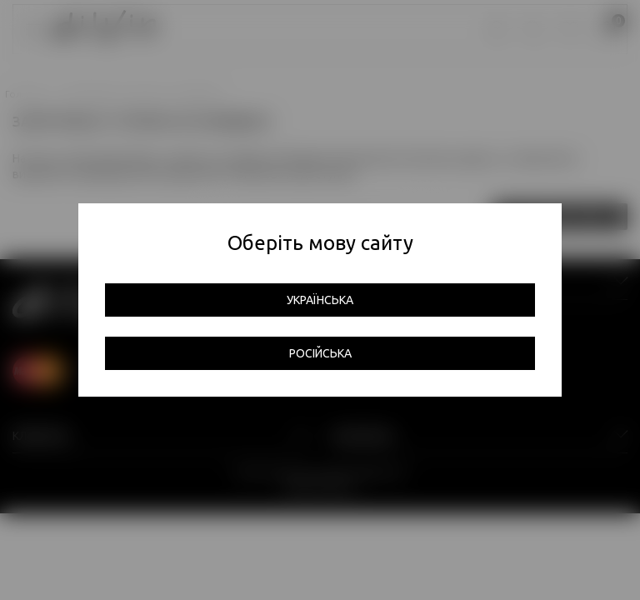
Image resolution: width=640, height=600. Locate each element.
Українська (320, 300)
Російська (320, 353)
